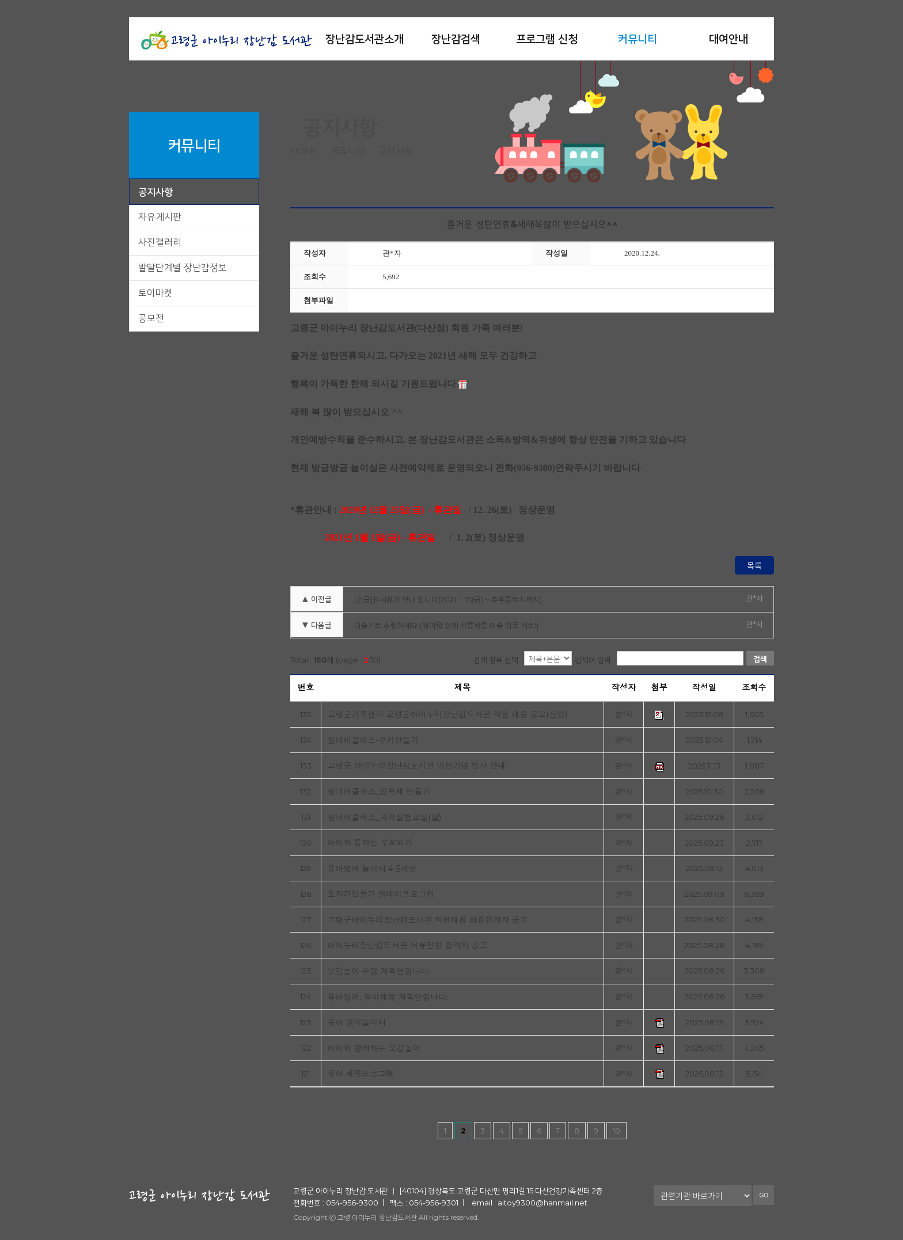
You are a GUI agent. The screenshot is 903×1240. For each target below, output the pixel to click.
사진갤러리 (159, 242)
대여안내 (728, 38)
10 (616, 1130)
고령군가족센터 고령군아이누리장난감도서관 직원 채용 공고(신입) (447, 714)
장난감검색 (455, 38)
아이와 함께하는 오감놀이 (373, 1048)
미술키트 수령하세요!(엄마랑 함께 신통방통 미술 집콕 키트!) (446, 625)
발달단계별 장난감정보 (182, 267)
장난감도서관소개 (364, 38)
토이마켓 (155, 292)
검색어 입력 (593, 659)
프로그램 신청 (547, 38)
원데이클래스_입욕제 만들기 (378, 792)
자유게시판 (159, 216)
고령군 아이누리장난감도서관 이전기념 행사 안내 (416, 766)
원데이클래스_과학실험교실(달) (384, 817)
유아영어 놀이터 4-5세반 (371, 869)
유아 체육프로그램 (360, 1074)
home (303, 151)
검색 (760, 658)
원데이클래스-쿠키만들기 (373, 740)
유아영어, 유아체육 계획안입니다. (387, 997)
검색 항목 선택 (495, 659)
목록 (754, 565)
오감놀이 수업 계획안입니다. (378, 971)
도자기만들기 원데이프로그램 (380, 894)
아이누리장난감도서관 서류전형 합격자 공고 (407, 945)
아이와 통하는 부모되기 (369, 843)
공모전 (151, 318)
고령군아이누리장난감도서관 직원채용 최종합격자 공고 (427, 920)
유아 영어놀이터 (356, 1022)
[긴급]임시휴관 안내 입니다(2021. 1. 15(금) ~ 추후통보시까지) (448, 599)
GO (763, 1195)
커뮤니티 (637, 38)
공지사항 (155, 191)
